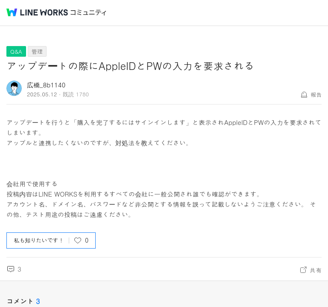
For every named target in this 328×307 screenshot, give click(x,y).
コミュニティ (88, 12)
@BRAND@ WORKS (37, 12)
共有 (316, 270)
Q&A (16, 51)
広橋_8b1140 (46, 84)
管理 (37, 51)
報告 (316, 94)
